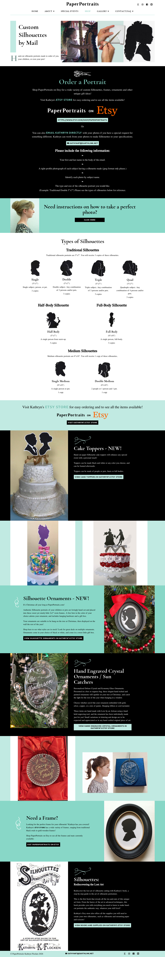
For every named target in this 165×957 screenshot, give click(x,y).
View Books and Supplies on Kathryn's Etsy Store (102, 925)
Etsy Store (64, 99)
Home (35, 11)
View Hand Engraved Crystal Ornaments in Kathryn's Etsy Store (103, 727)
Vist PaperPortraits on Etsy (43, 844)
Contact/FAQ (123, 11)
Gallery (102, 11)
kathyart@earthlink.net (82, 143)
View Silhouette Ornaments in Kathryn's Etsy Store (53, 638)
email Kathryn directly (64, 132)
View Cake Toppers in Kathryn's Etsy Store (98, 477)
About (48, 11)
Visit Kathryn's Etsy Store (82, 422)
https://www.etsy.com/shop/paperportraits (82, 120)
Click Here (89, 220)
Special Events (69, 11)
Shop (88, 11)
